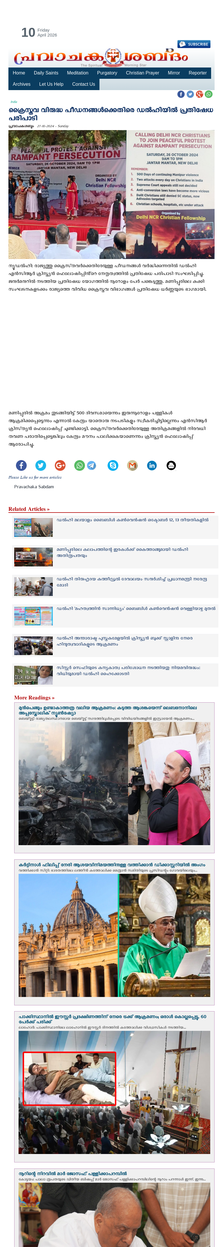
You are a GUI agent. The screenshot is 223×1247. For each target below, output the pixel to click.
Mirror (172, 72)
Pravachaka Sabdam (34, 488)
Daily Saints (46, 72)
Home (19, 72)
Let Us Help (51, 84)
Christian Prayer (141, 72)
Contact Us (83, 84)
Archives (21, 84)
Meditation (77, 72)
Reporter (196, 72)
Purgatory (106, 72)
